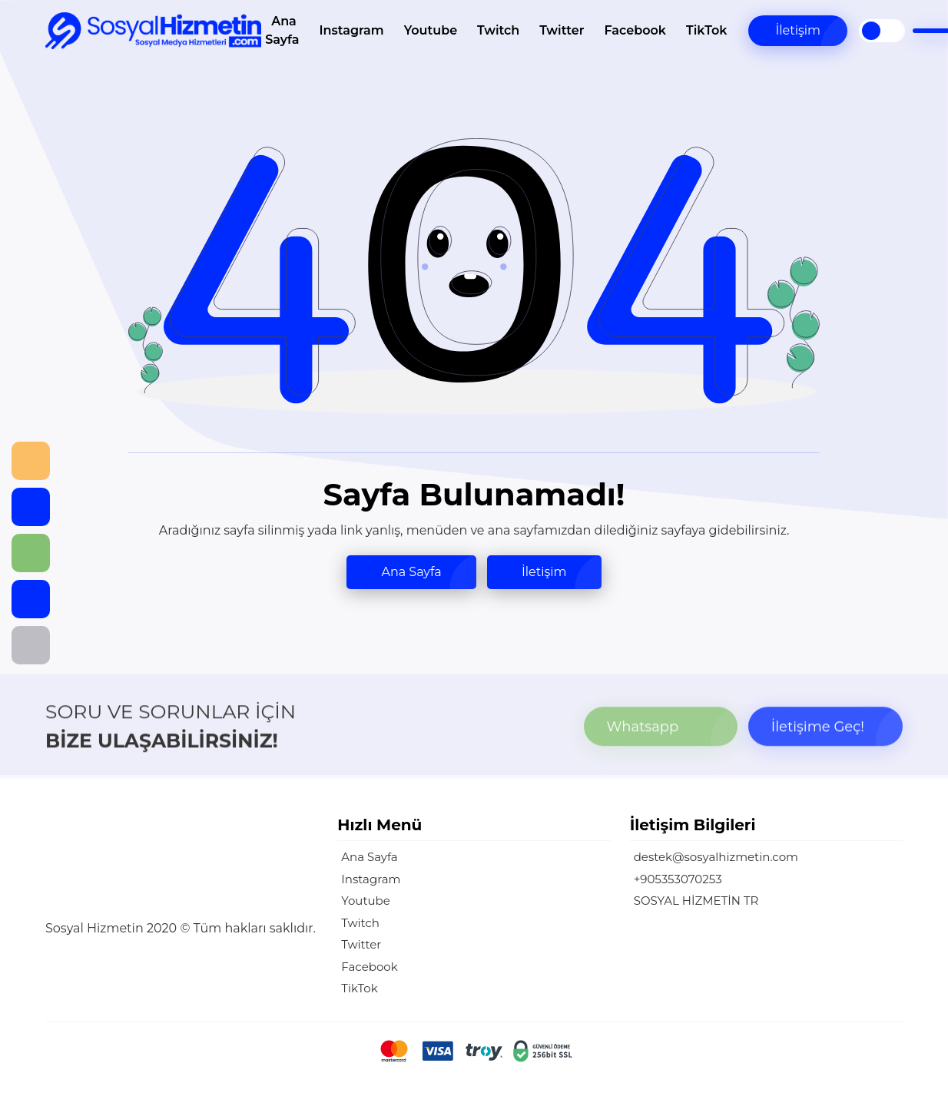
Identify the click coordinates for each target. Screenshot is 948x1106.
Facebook (635, 30)
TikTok (706, 30)
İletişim (797, 30)
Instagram (351, 30)
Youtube (430, 30)
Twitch (498, 30)
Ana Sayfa (282, 30)
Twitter (561, 30)
